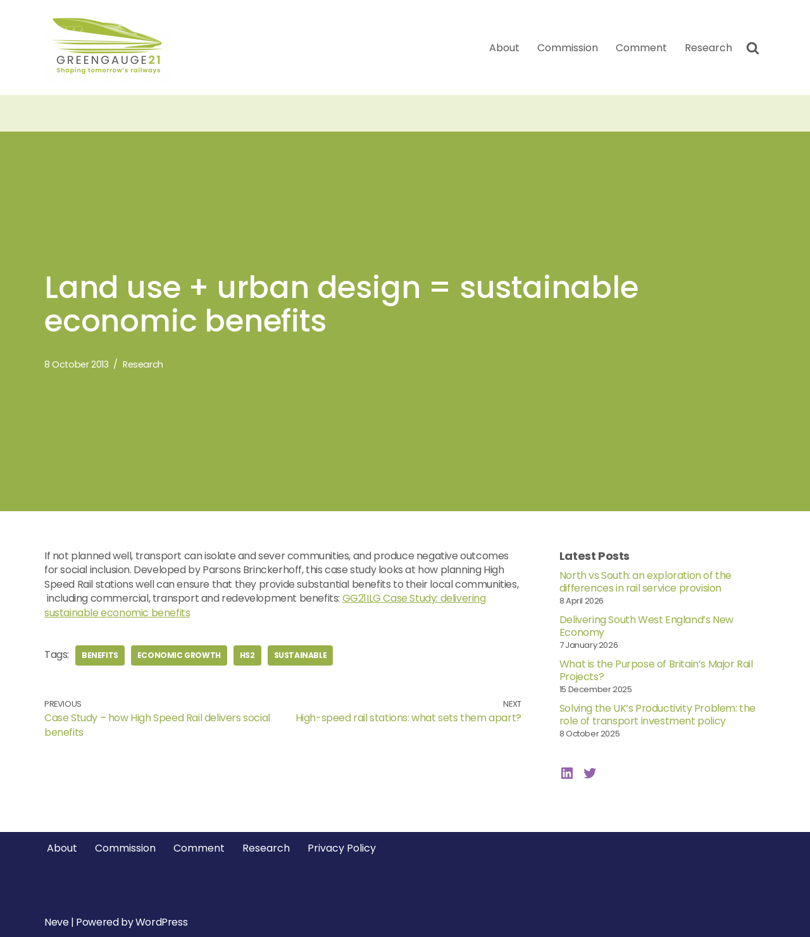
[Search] (752, 47)
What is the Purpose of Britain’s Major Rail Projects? (656, 670)
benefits (100, 655)
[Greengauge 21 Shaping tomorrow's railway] (110, 47)
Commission (567, 47)
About (504, 47)
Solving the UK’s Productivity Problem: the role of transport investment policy (657, 714)
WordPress (161, 922)
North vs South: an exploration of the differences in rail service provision (645, 581)
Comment (641, 47)
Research (708, 47)
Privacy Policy (342, 848)
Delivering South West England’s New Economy (646, 626)
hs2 (247, 655)
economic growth (179, 655)
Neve (56, 922)
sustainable (300, 655)
